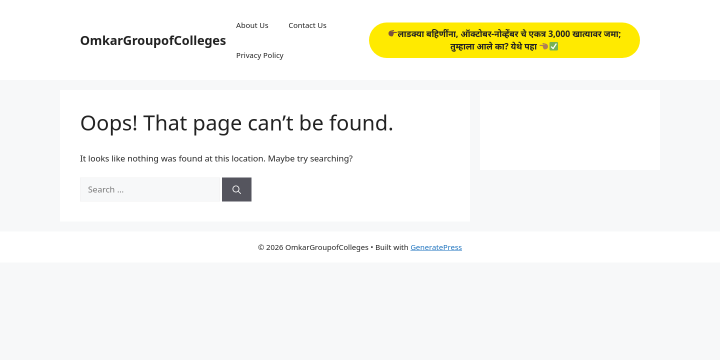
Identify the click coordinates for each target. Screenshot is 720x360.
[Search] (237, 190)
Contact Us (307, 25)
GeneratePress (436, 247)
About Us (252, 25)
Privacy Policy (260, 55)
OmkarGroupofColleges (153, 40)
